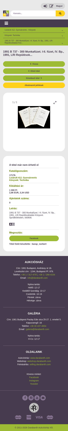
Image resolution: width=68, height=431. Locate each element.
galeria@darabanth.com (37, 329)
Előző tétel (34, 71)
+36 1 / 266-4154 (47, 274)
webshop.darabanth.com (39, 361)
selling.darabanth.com (40, 364)
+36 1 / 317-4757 (29, 274)
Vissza (34, 64)
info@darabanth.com (38, 278)
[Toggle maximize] (55, 102)
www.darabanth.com (40, 358)
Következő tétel (34, 78)
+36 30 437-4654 (38, 326)
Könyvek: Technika (19, 180)
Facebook (34, 238)
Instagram (34, 380)
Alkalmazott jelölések (34, 85)
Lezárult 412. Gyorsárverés (23, 177)
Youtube (34, 384)
